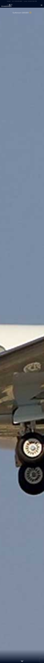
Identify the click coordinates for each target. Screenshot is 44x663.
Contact (8, 1)
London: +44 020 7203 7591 (30, 1)
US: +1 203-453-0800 (17, 1)
